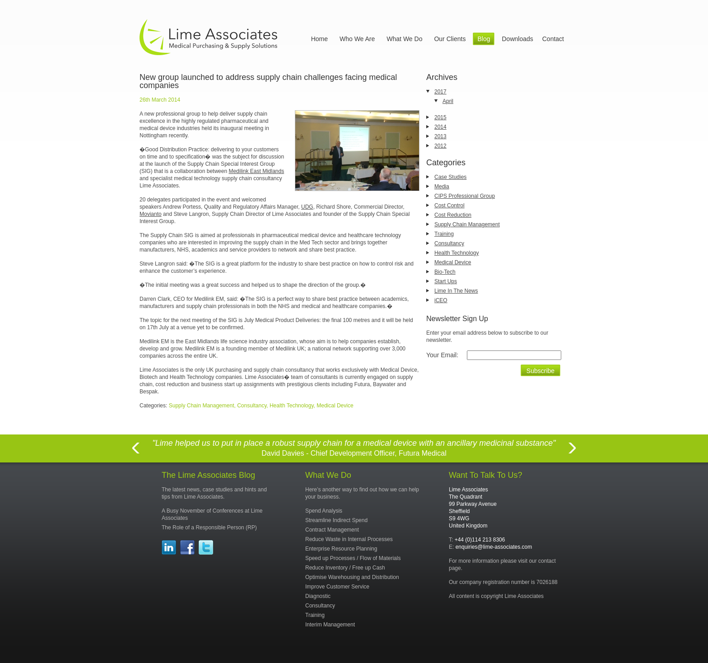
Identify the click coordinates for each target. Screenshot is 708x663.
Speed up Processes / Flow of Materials (353, 558)
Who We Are (357, 38)
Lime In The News (456, 291)
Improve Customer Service (337, 587)
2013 (440, 136)
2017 (440, 92)
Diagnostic (318, 596)
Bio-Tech (445, 272)
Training (444, 234)
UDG (307, 207)
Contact (553, 38)
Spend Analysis (323, 511)
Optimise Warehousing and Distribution (352, 577)
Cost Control (449, 205)
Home (319, 38)
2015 (440, 117)
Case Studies (450, 177)
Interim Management (330, 624)
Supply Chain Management (467, 224)
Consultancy (449, 243)
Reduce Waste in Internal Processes (349, 539)
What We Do (404, 38)
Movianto (151, 214)
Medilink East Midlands (256, 171)
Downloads (517, 38)
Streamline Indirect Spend (336, 520)
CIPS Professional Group (464, 196)
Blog (483, 38)
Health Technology (456, 253)
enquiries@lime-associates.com (494, 547)
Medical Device (452, 262)
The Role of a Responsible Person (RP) (209, 527)
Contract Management (332, 530)
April (447, 101)
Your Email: (442, 355)
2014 (440, 127)
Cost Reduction (452, 215)
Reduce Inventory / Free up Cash (345, 568)
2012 (440, 146)
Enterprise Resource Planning (341, 549)
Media (441, 186)
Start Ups (445, 281)
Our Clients (450, 38)
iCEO (440, 300)
